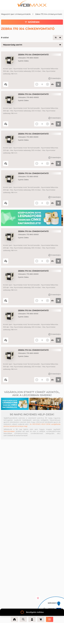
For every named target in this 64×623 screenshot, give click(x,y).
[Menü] (49, 619)
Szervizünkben (9, 431)
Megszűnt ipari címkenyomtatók (16, 14)
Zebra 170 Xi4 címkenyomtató (48, 14)
